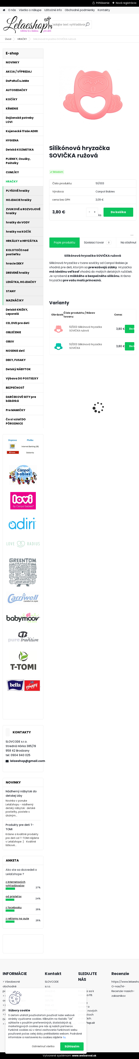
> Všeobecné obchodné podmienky (11, 986)
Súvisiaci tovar (98, 242)
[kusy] (92, 212)
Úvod (8, 39)
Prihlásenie (102, 3)
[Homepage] (4, 10)
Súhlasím (72, 1046)
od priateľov (14, 896)
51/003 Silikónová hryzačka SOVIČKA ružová (85, 328)
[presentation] (51, 401)
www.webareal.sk (84, 1055)
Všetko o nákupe (30, 10)
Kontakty (104, 10)
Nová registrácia (126, 3)
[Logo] (27, 25)
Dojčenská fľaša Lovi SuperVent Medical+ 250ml (66, 408)
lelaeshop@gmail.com (25, 761)
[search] (87, 25)
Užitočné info (53, 10)
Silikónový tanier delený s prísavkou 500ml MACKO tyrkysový (114, 411)
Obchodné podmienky (80, 10)
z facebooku (14, 907)
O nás (12, 10)
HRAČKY (22, 39)
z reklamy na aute (17, 918)
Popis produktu (64, 242)
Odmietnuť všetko (43, 1046)
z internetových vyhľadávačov (15, 883)
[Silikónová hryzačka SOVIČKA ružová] (92, 95)
